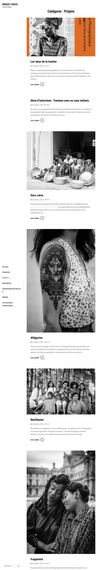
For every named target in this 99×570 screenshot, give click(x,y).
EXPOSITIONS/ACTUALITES (11, 290)
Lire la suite (37, 84)
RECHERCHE (6, 283)
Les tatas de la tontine (44, 61)
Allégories (37, 338)
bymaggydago (35, 66)
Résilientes (37, 419)
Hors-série (37, 195)
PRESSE (5, 297)
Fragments (37, 559)
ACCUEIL (5, 267)
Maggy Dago (10, 4)
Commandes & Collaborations (7, 304)
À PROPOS (6, 272)
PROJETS (5, 278)
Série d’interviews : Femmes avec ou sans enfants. (60, 100)
